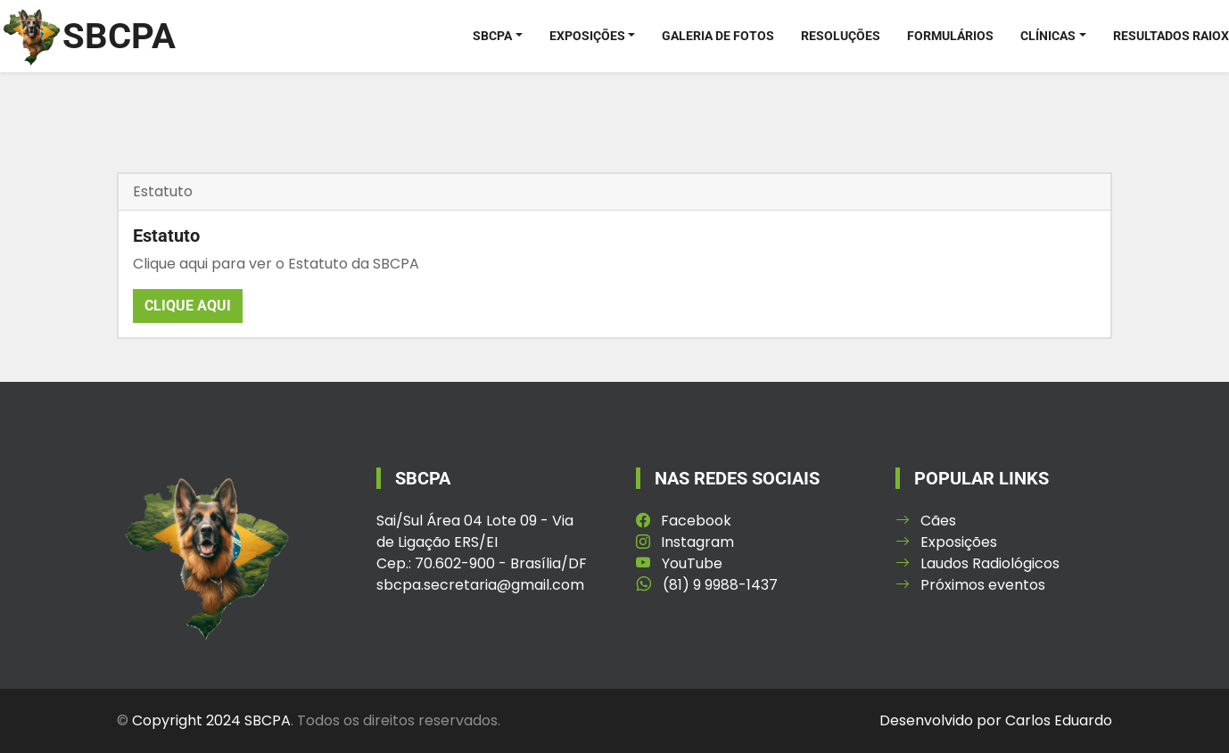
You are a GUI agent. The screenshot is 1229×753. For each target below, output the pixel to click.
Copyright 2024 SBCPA (211, 720)
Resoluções (840, 36)
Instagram (685, 542)
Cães (925, 520)
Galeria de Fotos (718, 36)
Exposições (587, 36)
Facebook (683, 520)
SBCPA (492, 36)
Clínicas (1048, 36)
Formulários (950, 36)
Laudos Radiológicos (977, 563)
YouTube (679, 563)
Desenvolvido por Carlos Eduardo (995, 720)
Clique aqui (187, 305)
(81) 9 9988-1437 (707, 585)
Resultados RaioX (1171, 36)
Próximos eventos (970, 585)
